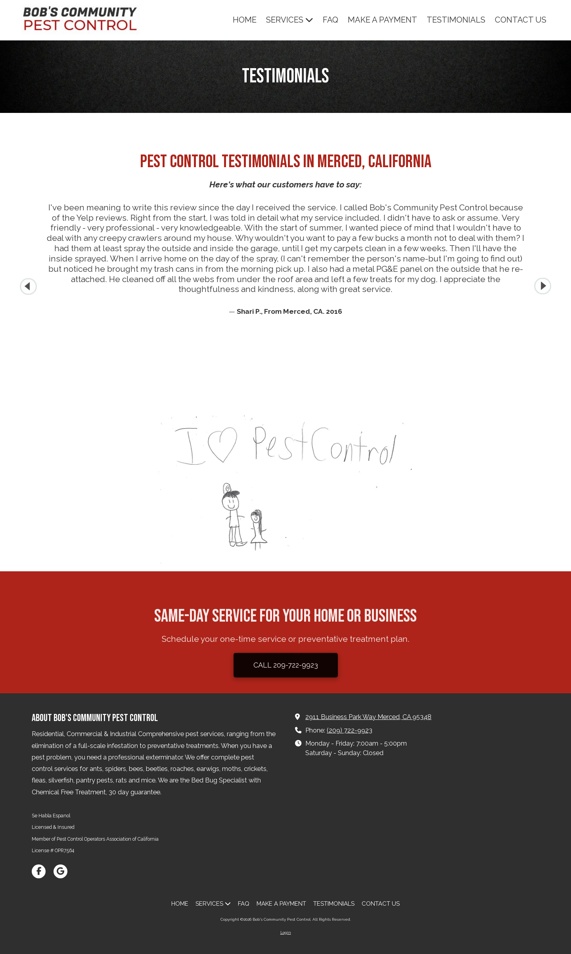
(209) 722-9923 (349, 730)
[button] (542, 286)
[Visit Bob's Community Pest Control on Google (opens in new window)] (60, 871)
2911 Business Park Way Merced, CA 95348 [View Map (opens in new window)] (368, 717)
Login (285, 932)
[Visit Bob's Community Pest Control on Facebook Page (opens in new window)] (39, 871)
